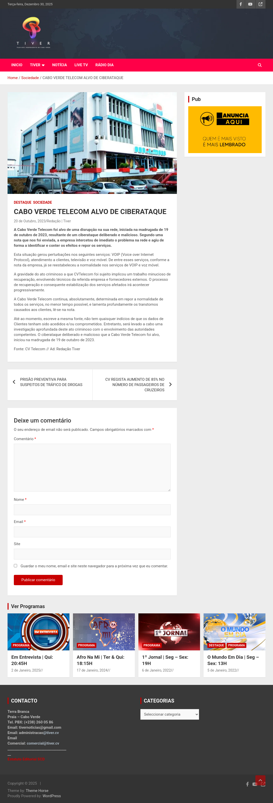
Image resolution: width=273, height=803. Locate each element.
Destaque (22, 202)
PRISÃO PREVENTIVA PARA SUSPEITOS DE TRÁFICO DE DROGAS (52, 382)
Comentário (25, 439)
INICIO (16, 65)
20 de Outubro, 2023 (30, 221)
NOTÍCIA (59, 65)
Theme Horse (37, 790)
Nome (20, 499)
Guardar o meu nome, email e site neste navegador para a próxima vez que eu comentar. (94, 566)
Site (17, 544)
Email (20, 521)
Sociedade (42, 202)
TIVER (35, 65)
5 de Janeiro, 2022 (221, 670)
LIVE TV (81, 65)
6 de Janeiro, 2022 (156, 670)
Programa (21, 645)
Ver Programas (28, 606)
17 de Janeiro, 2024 (92, 670)
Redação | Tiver (59, 221)
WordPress (52, 796)
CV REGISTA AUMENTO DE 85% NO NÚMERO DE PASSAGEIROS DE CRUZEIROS (134, 384)
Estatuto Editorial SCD (26, 759)
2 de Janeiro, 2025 (25, 670)
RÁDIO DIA (104, 65)
